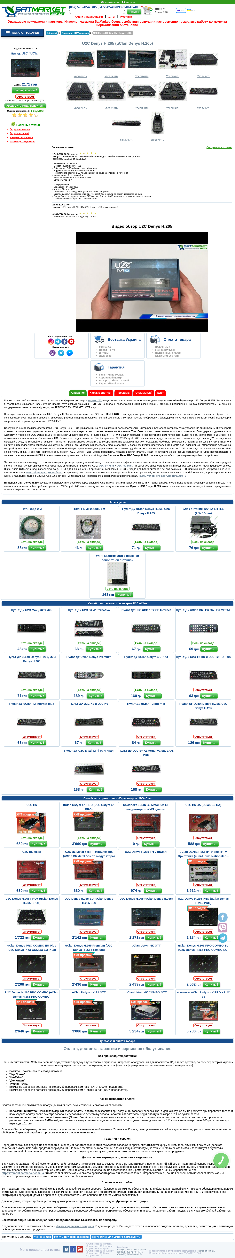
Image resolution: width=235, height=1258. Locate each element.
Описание (78, 392)
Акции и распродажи (89, 16)
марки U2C (95, 400)
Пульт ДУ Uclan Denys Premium (89, 656)
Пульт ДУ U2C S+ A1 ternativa (89, 610)
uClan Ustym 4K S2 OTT (89, 992)
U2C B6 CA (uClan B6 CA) (203, 805)
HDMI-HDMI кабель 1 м (89, 508)
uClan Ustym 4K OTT (146, 945)
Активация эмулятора (22, 141)
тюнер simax (42, 1236)
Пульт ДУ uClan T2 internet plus (31, 703)
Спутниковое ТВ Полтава (99, 1244)
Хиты (111, 16)
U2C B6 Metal (31, 851)
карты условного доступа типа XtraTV (162, 475)
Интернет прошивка (21, 137)
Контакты (128, 2)
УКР (191, 10)
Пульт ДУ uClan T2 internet (146, 703)
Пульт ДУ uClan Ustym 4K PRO (146, 656)
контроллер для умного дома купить (116, 1236)
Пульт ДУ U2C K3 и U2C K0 (89, 703)
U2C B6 (32, 805)
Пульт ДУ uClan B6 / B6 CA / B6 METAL (203, 610)
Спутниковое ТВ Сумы (97, 1253)
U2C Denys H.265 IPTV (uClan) (146, 851)
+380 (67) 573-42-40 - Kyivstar (131, 1249)
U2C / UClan (30, 53)
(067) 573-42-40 (80, 7)
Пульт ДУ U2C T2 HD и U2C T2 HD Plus (203, 656)
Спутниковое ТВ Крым (97, 1248)
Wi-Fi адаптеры (36, 472)
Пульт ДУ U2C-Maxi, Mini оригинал (89, 750)
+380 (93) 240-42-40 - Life (129, 1254)
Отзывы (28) (143, 392)
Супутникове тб (94, 1255)
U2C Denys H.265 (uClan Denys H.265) (146, 898)
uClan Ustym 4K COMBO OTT (146, 992)
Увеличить (80, 62)
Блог (160, 392)
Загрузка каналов (20, 129)
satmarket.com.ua (206, 1251)
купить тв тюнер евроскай (71, 1236)
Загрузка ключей (19, 133)
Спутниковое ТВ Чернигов (99, 1246)
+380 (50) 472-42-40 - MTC (130, 1252)
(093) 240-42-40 (126, 7)
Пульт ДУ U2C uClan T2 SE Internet (146, 610)
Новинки (126, 16)
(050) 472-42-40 (103, 7)
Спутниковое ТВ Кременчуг (100, 1251)
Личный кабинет (110, 2)
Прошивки (123, 392)
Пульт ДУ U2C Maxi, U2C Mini (31, 610)
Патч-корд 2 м (32, 508)
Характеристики (100, 392)
